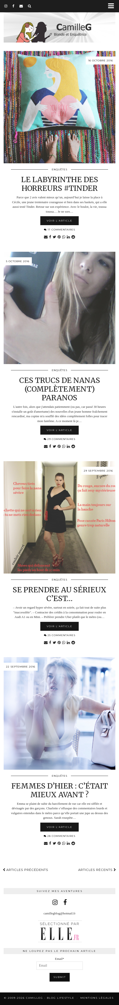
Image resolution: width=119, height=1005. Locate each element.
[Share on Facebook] (50, 237)
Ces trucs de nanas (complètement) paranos (59, 389)
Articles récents (97, 870)
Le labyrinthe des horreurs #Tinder (59, 184)
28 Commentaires (59, 836)
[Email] (21, 6)
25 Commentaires (59, 635)
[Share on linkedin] (68, 237)
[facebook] (13, 6)
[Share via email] (45, 237)
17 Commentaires (59, 229)
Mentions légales (97, 997)
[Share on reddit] (73, 237)
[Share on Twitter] (54, 237)
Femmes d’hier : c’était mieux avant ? (59, 790)
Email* (59, 963)
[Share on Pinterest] (59, 237)
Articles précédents (25, 870)
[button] (112, 6)
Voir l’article (59, 220)
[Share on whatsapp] (63, 237)
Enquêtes (59, 169)
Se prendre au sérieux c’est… (59, 594)
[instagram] (6, 6)
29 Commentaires (59, 439)
